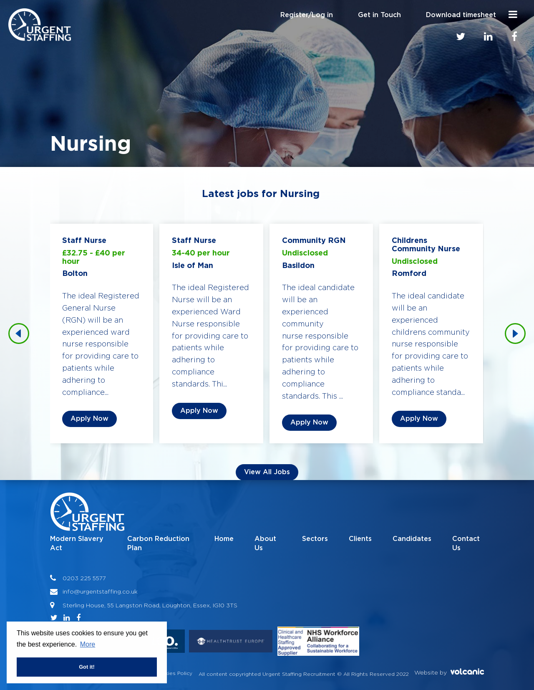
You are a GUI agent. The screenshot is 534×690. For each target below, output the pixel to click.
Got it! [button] (87, 667)
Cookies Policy (173, 673)
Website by (449, 671)
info (68, 591)
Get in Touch (379, 15)
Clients (360, 539)
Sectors (315, 539)
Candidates (412, 539)
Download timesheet (461, 15)
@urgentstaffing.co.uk (106, 591)
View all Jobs (267, 472)
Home (224, 539)
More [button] (87, 644)
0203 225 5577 (84, 578)
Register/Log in (306, 15)
